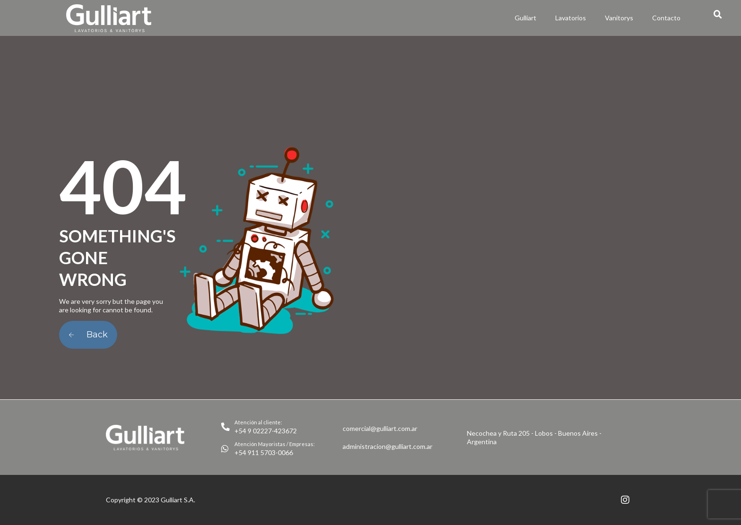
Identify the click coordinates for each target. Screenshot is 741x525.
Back (88, 334)
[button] (717, 14)
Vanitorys (619, 18)
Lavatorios (570, 18)
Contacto (666, 18)
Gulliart (525, 18)
